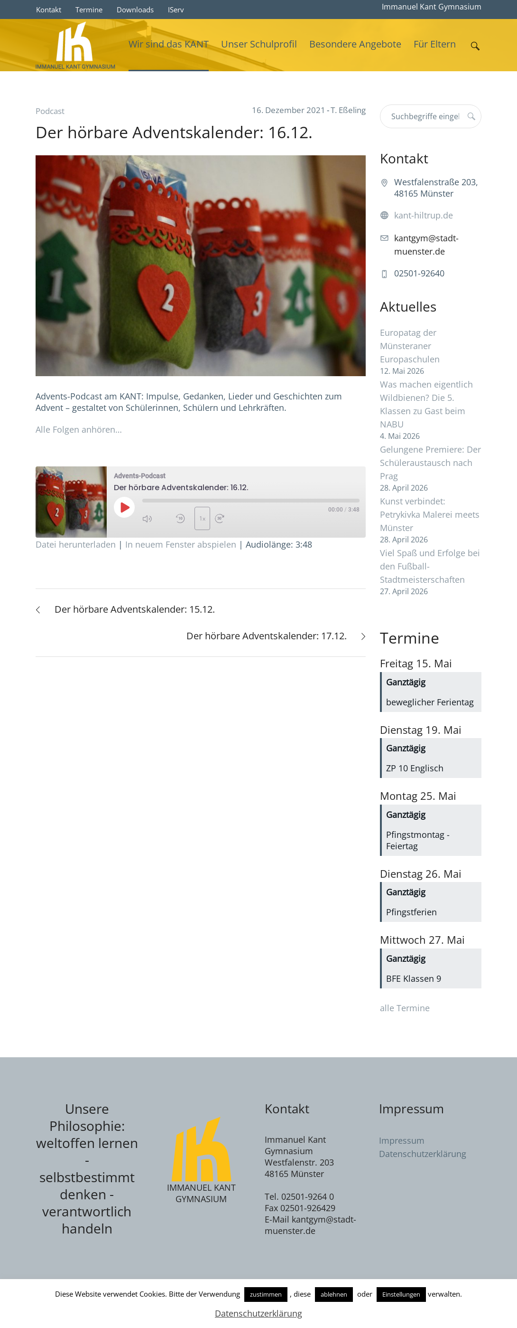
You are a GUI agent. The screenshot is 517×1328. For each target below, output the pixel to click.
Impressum (402, 1140)
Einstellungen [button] (401, 1294)
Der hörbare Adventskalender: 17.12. (266, 635)
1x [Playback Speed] (202, 518)
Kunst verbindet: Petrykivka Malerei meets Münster (430, 514)
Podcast (50, 110)
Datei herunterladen (76, 544)
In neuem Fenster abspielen (180, 544)
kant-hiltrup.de (423, 215)
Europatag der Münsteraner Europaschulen (410, 346)
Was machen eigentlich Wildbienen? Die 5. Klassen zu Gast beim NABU (426, 404)
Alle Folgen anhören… (79, 429)
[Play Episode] (124, 507)
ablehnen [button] (334, 1294)
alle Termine (405, 1008)
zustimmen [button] (266, 1294)
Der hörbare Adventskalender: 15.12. (135, 609)
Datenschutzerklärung (422, 1153)
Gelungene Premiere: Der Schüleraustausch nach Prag (430, 463)
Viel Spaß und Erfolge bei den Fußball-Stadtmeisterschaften (430, 566)
